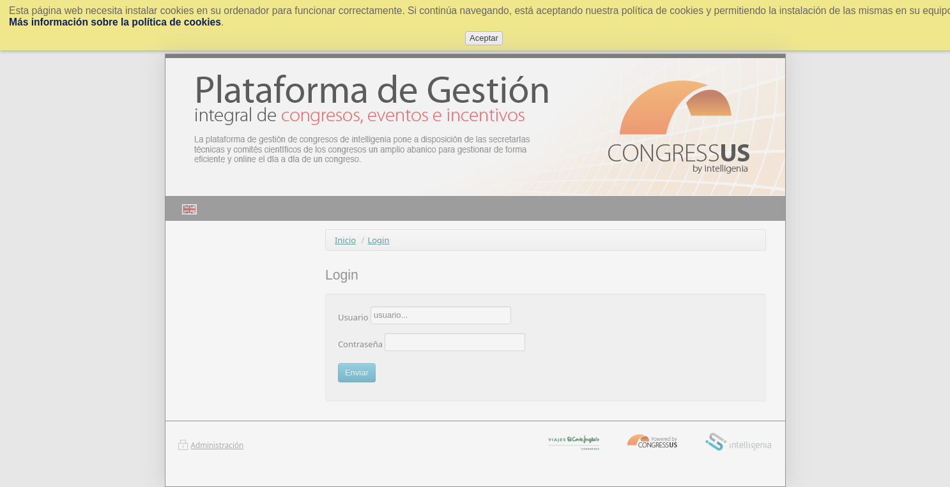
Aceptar (484, 38)
